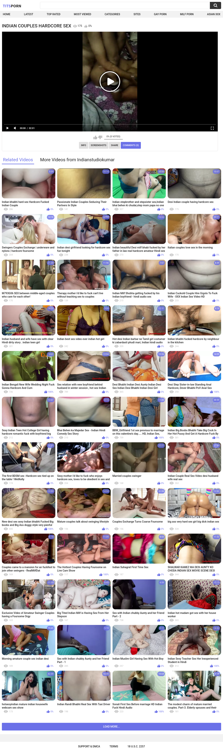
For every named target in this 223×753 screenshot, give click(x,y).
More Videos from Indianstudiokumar (77, 159)
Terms (114, 746)
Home (6, 14)
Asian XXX (213, 14)
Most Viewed (82, 14)
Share (114, 145)
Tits (12, 5)
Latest (28, 14)
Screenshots (98, 145)
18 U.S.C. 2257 (136, 746)
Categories (112, 14)
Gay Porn (160, 14)
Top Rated (53, 14)
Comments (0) (131, 145)
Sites (137, 14)
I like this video (95, 137)
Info (83, 145)
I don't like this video (100, 137)
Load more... (111, 726)
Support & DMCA (89, 746)
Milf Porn (187, 14)
